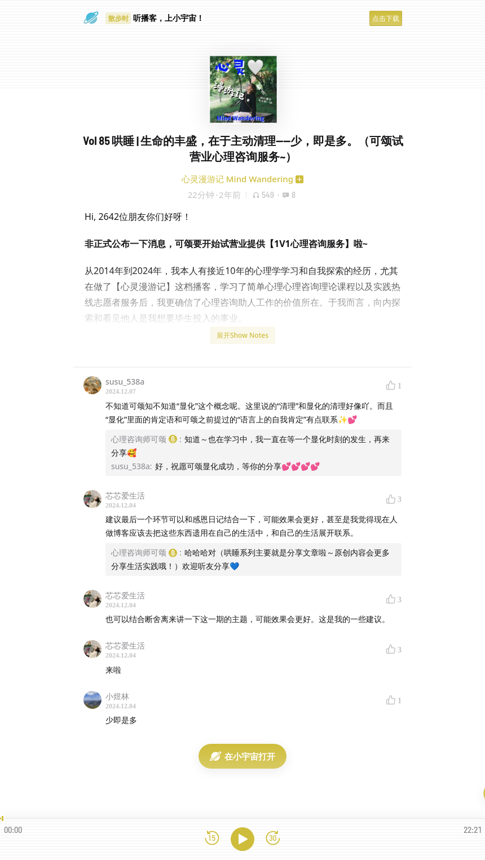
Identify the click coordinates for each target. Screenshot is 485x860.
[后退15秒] (212, 839)
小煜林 (117, 696)
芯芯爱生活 (125, 495)
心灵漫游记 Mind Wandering (237, 178)
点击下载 (385, 18)
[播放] (242, 839)
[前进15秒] (273, 839)
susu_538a (124, 381)
